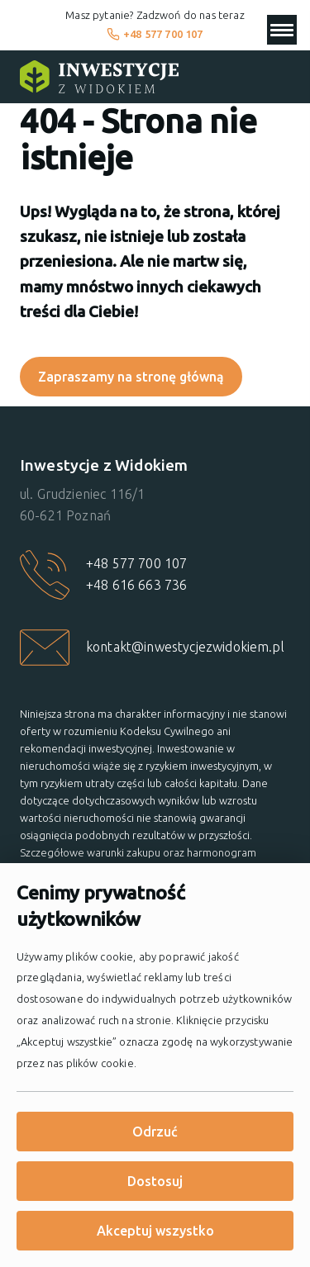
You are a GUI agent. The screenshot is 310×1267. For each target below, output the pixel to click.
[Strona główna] (99, 76)
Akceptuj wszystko (155, 1230)
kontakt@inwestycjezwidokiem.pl (185, 646)
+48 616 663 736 (136, 584)
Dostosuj (155, 1181)
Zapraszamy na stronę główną (131, 376)
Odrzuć (155, 1131)
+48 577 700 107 (155, 33)
